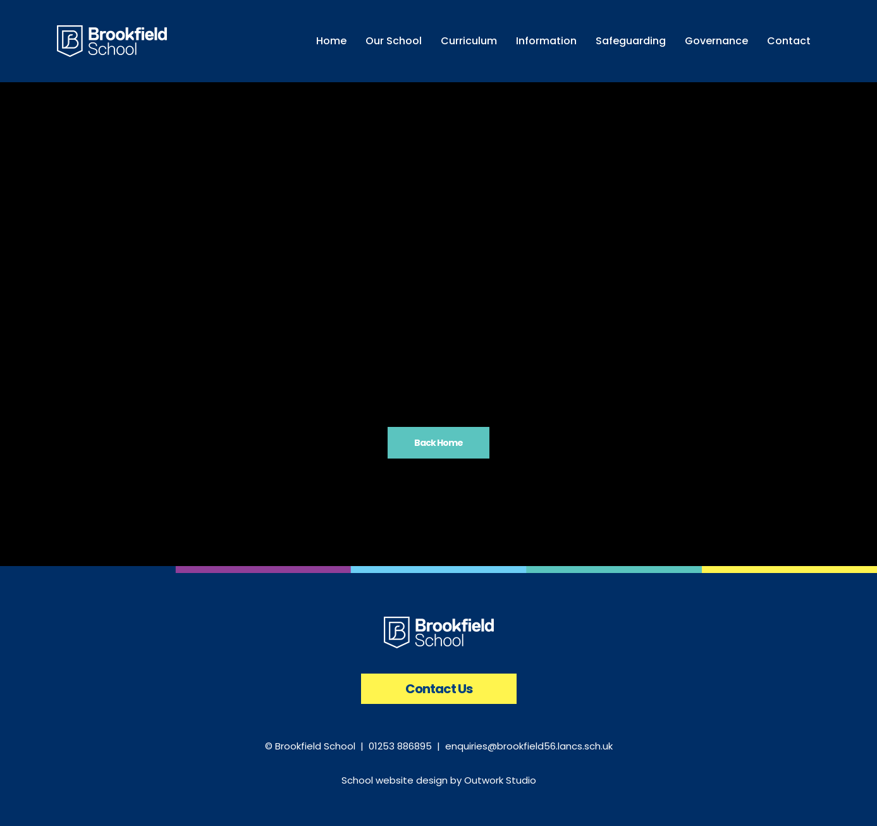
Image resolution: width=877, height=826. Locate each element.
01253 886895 (400, 746)
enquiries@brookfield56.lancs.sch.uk (529, 746)
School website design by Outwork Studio (438, 780)
